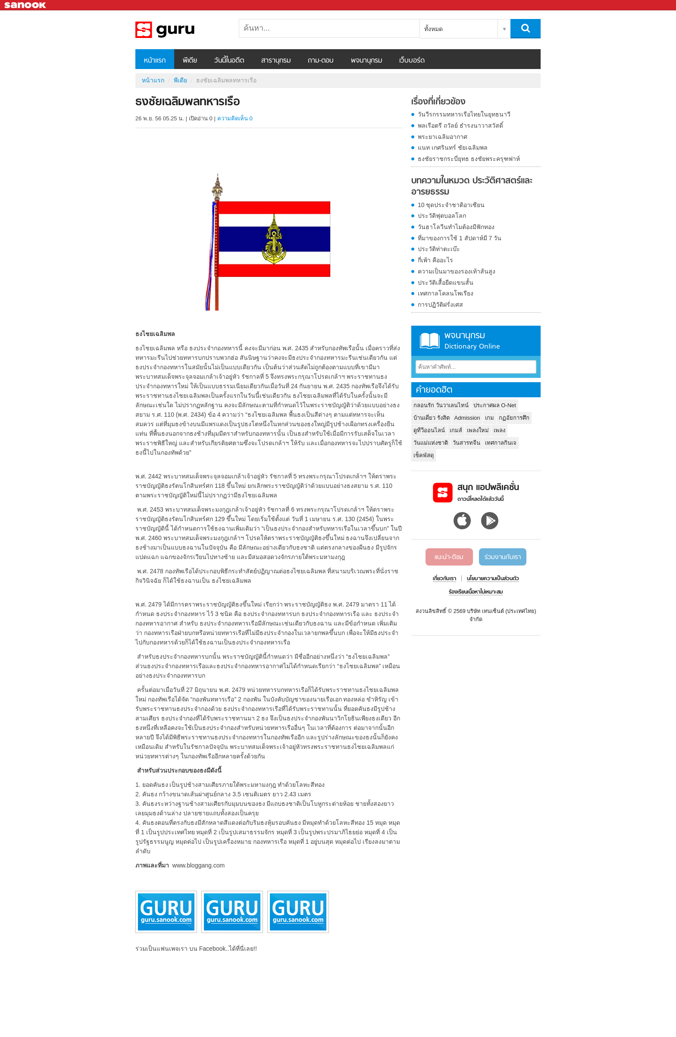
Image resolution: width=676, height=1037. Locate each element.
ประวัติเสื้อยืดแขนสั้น (445, 282)
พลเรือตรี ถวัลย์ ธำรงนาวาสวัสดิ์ (460, 125)
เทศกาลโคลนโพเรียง (445, 293)
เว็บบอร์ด (412, 60)
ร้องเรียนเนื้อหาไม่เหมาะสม (476, 592)
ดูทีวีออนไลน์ (429, 430)
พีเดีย (190, 60)
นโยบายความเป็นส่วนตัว (493, 579)
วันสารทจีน (466, 443)
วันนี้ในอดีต (229, 60)
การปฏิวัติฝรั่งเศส (440, 304)
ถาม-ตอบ (321, 60)
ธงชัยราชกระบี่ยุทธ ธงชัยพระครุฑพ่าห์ (469, 158)
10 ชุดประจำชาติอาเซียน (451, 204)
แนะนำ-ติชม (449, 557)
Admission (467, 418)
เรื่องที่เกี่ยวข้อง (438, 102)
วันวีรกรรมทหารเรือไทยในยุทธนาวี (464, 114)
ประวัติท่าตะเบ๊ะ (439, 248)
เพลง (499, 430)
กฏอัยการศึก (514, 418)
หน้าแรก (155, 60)
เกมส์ (456, 430)
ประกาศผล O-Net (494, 405)
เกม (489, 418)
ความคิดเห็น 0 (235, 118)
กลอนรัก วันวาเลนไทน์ (441, 405)
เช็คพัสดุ (423, 455)
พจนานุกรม (366, 60)
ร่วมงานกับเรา (503, 557)
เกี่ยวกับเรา (444, 579)
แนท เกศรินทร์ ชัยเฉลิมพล (453, 147)
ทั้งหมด (433, 28)
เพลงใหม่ (478, 430)
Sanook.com (25, 5)
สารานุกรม (276, 60)
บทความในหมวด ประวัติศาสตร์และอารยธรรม (471, 187)
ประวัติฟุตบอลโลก (442, 215)
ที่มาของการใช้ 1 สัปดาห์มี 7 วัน (459, 238)
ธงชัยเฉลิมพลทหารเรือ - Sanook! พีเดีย (180, 29)
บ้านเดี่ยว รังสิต (431, 418)
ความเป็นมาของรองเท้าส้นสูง (456, 271)
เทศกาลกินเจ (500, 443)
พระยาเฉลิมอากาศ (442, 136)
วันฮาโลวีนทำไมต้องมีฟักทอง (456, 226)
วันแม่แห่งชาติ (430, 443)
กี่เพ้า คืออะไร (435, 260)
